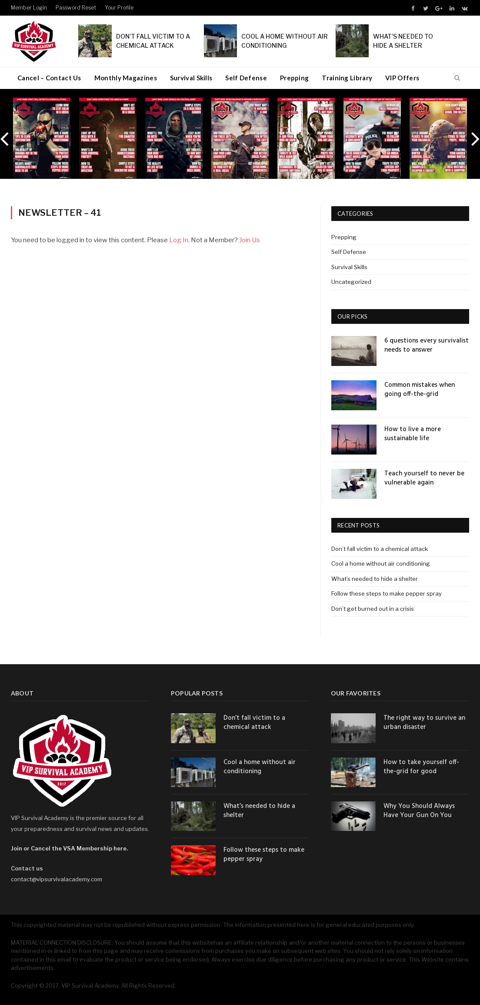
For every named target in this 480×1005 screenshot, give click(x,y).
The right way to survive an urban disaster (424, 723)
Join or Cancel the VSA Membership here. (69, 848)
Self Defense (246, 78)
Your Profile (119, 7)
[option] (42, 138)
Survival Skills (191, 78)
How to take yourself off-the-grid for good (421, 767)
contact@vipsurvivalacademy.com (56, 879)
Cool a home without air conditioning (380, 563)
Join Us (249, 240)
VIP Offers (402, 78)
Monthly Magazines (125, 78)
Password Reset (76, 7)
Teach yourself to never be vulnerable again (424, 478)
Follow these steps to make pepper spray (386, 593)
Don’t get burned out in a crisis (372, 608)
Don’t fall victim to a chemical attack (379, 548)
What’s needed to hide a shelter (374, 578)
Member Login (29, 7)
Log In (178, 240)
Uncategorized (351, 281)
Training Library (347, 78)
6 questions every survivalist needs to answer (426, 345)
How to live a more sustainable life (412, 434)
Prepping (294, 78)
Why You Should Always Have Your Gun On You (419, 811)
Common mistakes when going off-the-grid (419, 390)
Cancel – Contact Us (49, 78)
